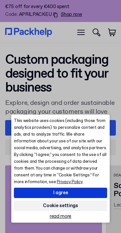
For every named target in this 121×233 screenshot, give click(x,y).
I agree (60, 193)
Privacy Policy (69, 182)
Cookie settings (60, 206)
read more (60, 217)
